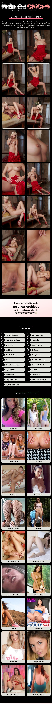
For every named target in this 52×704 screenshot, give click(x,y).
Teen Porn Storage (39, 546)
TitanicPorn (13, 646)
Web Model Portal (13, 546)
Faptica (39, 513)
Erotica (13, 613)
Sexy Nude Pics (39, 646)
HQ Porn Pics (39, 580)
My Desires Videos (39, 680)
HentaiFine (13, 413)
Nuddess (39, 446)
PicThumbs (39, 613)
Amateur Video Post (13, 580)
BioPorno (13, 480)
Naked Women (13, 446)
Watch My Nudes (13, 513)
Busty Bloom (39, 480)
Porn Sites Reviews (13, 680)
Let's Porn (39, 413)
